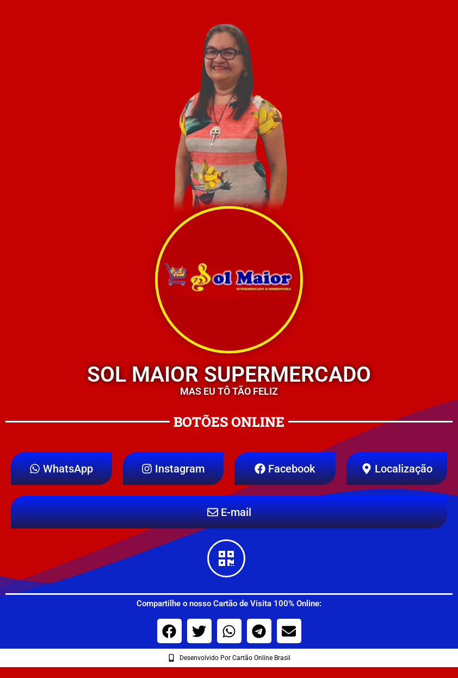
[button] (169, 631)
